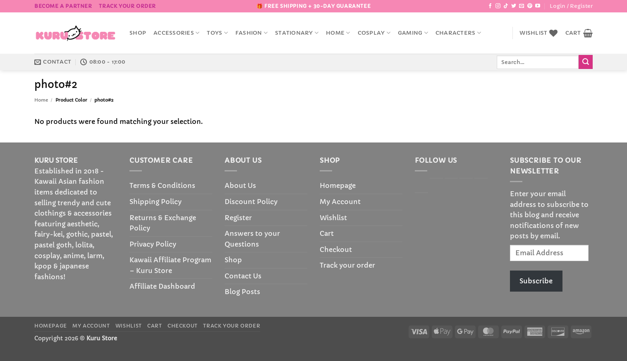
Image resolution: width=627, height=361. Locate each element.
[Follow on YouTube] (537, 6)
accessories (176, 33)
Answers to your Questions (252, 238)
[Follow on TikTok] (505, 6)
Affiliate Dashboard (162, 286)
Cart (327, 233)
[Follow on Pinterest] (529, 6)
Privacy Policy (152, 244)
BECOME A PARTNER (63, 6)
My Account (340, 201)
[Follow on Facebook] (490, 6)
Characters (458, 33)
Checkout (336, 249)
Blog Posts (242, 291)
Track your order (127, 6)
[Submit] (586, 62)
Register (238, 218)
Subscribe (536, 281)
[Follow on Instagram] (497, 6)
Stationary (296, 33)
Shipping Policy (155, 201)
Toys (217, 33)
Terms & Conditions (162, 185)
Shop (137, 33)
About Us (240, 185)
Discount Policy (251, 201)
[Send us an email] (521, 6)
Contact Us (243, 276)
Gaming (413, 33)
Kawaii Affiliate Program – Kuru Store (170, 265)
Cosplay (374, 33)
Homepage (338, 185)
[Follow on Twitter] (513, 6)
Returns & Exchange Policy (162, 223)
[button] (571, 6)
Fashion (251, 33)
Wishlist (333, 218)
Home (338, 33)
